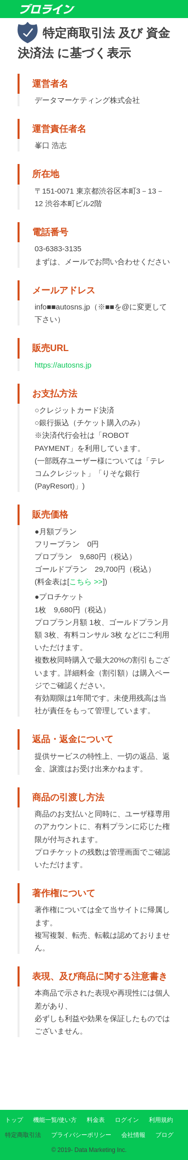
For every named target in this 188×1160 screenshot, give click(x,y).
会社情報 (133, 1134)
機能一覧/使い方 (55, 1119)
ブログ (164, 1134)
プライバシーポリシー (81, 1134)
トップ (14, 1119)
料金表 (96, 1119)
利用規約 (161, 1119)
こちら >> (86, 581)
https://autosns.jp (63, 365)
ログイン (127, 1119)
